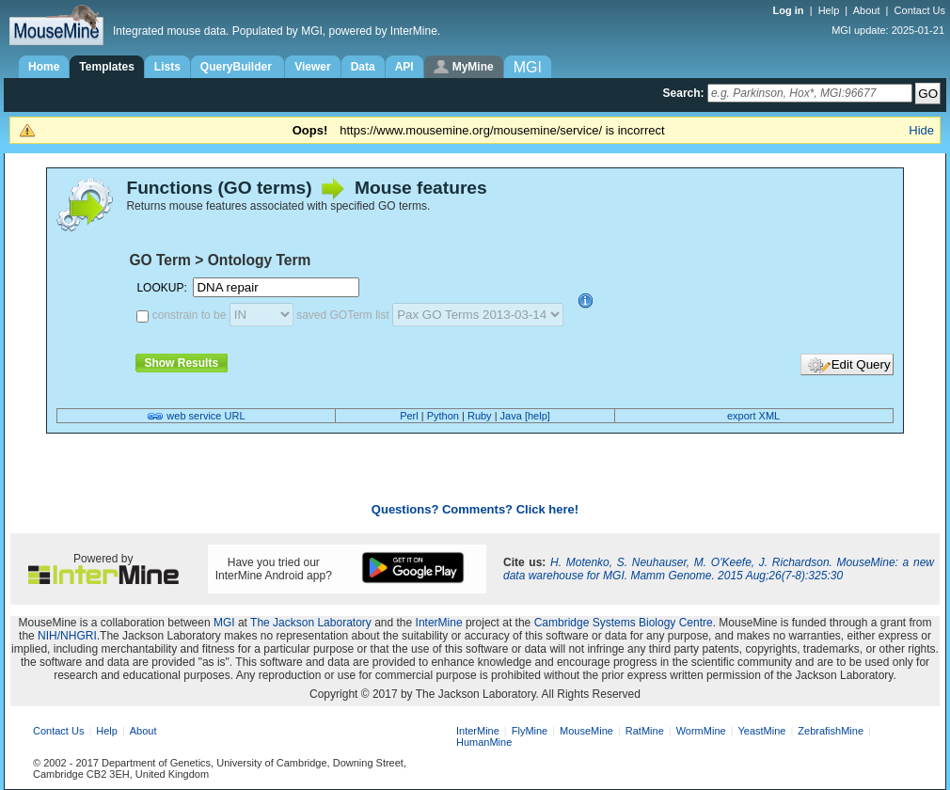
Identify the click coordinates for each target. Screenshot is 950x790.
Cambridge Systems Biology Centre (623, 622)
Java (511, 415)
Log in (790, 10)
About (866, 10)
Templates (106, 66)
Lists (167, 66)
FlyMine (530, 730)
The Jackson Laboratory (311, 622)
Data (363, 66)
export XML (753, 415)
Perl (409, 415)
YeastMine (761, 730)
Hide (921, 130)
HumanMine (484, 742)
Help (829, 10)
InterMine (439, 622)
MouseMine (586, 730)
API (404, 66)
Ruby (479, 415)
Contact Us (920, 10)
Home (43, 66)
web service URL (205, 415)
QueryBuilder (237, 66)
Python (443, 415)
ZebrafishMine (830, 730)
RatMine (644, 730)
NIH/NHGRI (67, 635)
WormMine (701, 730)
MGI (224, 622)
